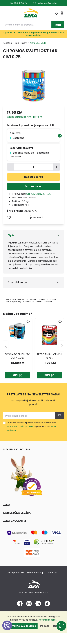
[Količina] (34, 167)
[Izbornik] (3, 13)
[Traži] (57, 24)
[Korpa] (61, 626)
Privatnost (53, 572)
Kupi (18, 375)
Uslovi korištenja (35, 572)
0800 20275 (20, 3)
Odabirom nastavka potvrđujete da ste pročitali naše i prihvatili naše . (31, 426)
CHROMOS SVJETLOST (39, 194)
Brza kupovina (33, 186)
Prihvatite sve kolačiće (22, 626)
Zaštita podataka (14, 572)
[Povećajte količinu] (56, 167)
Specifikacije (17, 282)
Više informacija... (47, 619)
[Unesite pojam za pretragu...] (27, 24)
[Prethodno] (5, 346)
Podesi (44, 626)
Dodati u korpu (33, 177)
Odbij (56, 626)
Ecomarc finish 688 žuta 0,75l (17, 356)
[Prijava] (62, 13)
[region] (33, 346)
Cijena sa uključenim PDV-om (24, 117)
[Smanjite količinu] (10, 167)
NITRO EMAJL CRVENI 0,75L (49, 356)
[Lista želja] (56, 13)
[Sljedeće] (61, 346)
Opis (11, 235)
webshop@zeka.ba (47, 3)
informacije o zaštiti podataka (21, 426)
